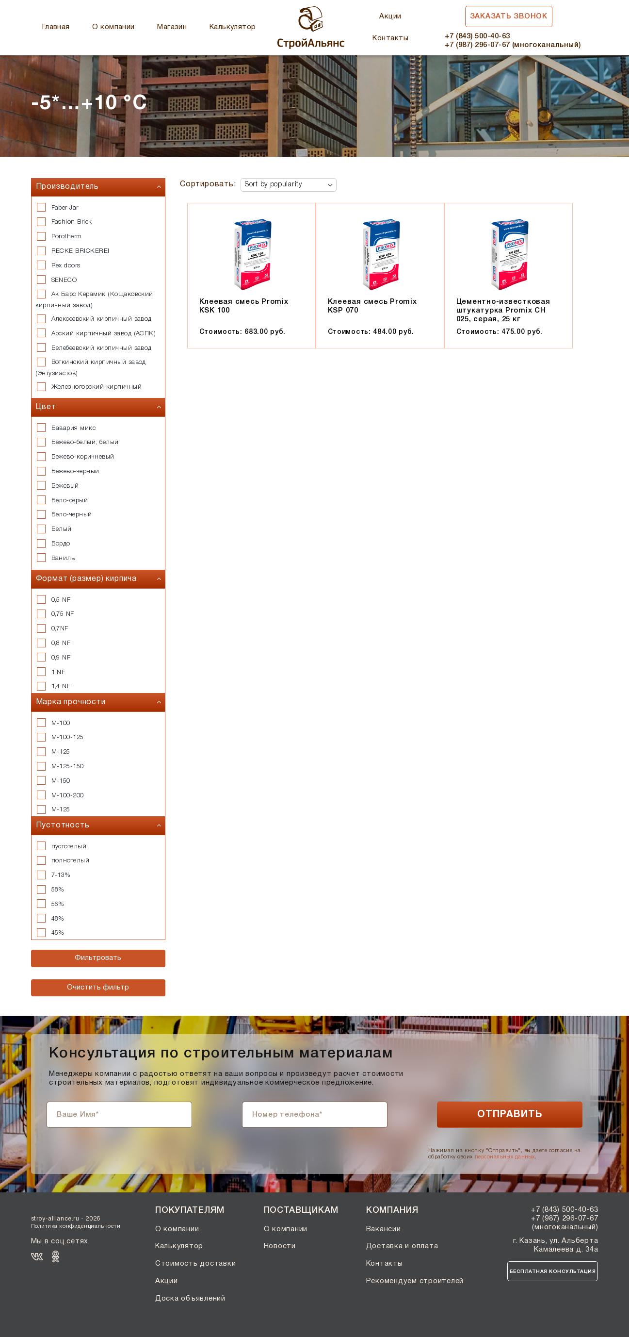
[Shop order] (289, 185)
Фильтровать (98, 958)
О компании (113, 27)
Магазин (172, 27)
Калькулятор (233, 27)
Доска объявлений (190, 1298)
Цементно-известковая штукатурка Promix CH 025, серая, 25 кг (503, 310)
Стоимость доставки (195, 1263)
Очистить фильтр (98, 987)
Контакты (390, 38)
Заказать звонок (509, 16)
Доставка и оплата (402, 1246)
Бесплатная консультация (553, 1272)
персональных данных (505, 1157)
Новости (280, 1246)
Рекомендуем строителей (415, 1281)
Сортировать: (208, 184)
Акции (390, 16)
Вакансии (383, 1229)
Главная (56, 27)
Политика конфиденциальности (76, 1226)
